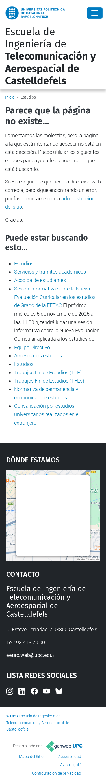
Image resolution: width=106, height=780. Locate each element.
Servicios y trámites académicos (50, 272)
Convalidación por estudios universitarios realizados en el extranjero (46, 414)
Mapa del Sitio (31, 756)
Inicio (9, 97)
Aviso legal (69, 764)
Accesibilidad (69, 756)
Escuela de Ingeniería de (50, 56)
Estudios (23, 263)
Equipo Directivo (32, 347)
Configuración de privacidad (56, 773)
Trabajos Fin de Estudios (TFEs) (49, 381)
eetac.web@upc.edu (29, 655)
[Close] (95, 13)
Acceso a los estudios (38, 356)
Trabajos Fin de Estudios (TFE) (48, 372)
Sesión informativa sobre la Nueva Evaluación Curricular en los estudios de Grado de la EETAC (55, 297)
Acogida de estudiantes (40, 280)
